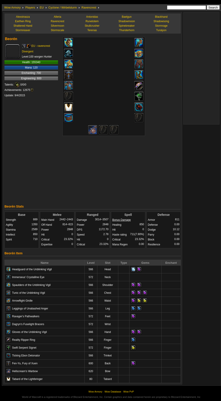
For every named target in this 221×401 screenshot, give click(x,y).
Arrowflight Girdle (22, 300)
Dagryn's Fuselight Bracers (28, 324)
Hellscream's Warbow (25, 371)
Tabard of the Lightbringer (27, 379)
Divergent (27, 51)
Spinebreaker (127, 25)
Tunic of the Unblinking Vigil (28, 292)
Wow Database (112, 391)
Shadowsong (161, 21)
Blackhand (161, 16)
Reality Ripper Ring (23, 339)
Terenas (92, 30)
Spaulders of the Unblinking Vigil (31, 285)
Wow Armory (12, 7)
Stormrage (161, 25)
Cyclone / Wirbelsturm (62, 7)
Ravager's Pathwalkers (25, 316)
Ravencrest (88, 7)
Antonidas (92, 16)
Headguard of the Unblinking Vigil (32, 269)
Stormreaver (22, 30)
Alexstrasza (23, 16)
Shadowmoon (127, 21)
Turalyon (161, 30)
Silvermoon (57, 25)
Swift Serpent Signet (24, 347)
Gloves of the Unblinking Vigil (29, 332)
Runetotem (92, 21)
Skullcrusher (92, 25)
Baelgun (126, 16)
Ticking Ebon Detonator (26, 355)
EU (42, 7)
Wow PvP (128, 391)
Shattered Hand (22, 25)
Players (30, 7)
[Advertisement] (92, 169)
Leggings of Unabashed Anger (30, 308)
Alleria (57, 16)
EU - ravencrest (40, 45)
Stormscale (57, 30)
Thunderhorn (126, 30)
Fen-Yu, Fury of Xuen (25, 363)
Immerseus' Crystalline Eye (28, 277)
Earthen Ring (23, 21)
